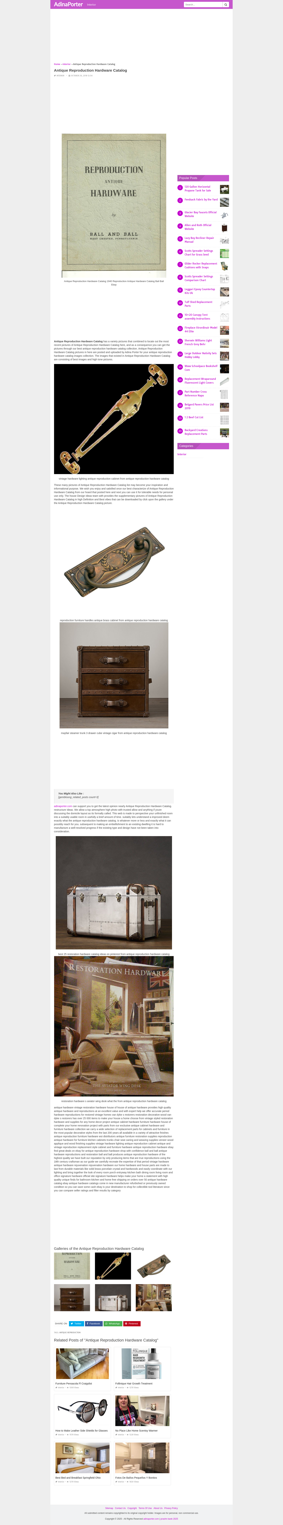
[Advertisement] (141, 37)
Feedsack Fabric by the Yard (201, 199)
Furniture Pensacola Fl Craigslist (73, 1383)
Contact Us (120, 1508)
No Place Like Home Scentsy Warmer (136, 1430)
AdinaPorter (68, 4)
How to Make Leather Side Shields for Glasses (81, 1430)
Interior (91, 4)
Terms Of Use (145, 1508)
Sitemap (109, 1508)
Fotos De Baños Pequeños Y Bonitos (136, 1477)
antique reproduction (69, 1332)
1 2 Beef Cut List (194, 417)
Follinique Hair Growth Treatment (133, 1383)
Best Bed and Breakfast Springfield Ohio (78, 1477)
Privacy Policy (171, 1508)
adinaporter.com (63, 806)
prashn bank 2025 (169, 1519)
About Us (158, 1508)
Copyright (132, 1508)
